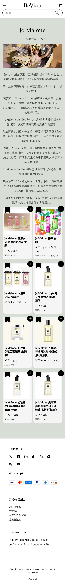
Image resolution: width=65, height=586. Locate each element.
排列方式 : (32, 38)
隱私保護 (32, 578)
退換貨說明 (15, 519)
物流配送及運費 (17, 515)
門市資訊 (14, 511)
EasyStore (32, 572)
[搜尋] (56, 12)
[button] (4, 5)
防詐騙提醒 (15, 507)
